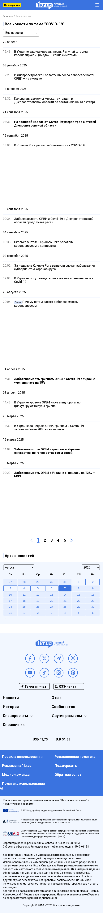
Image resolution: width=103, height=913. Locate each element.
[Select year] (91, 567)
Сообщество (63, 706)
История (11, 706)
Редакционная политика (75, 757)
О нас (57, 697)
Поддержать (12, 5)
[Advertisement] (51, 177)
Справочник (14, 724)
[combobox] (21, 32)
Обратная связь (68, 775)
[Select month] (18, 567)
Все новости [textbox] (14, 33)
